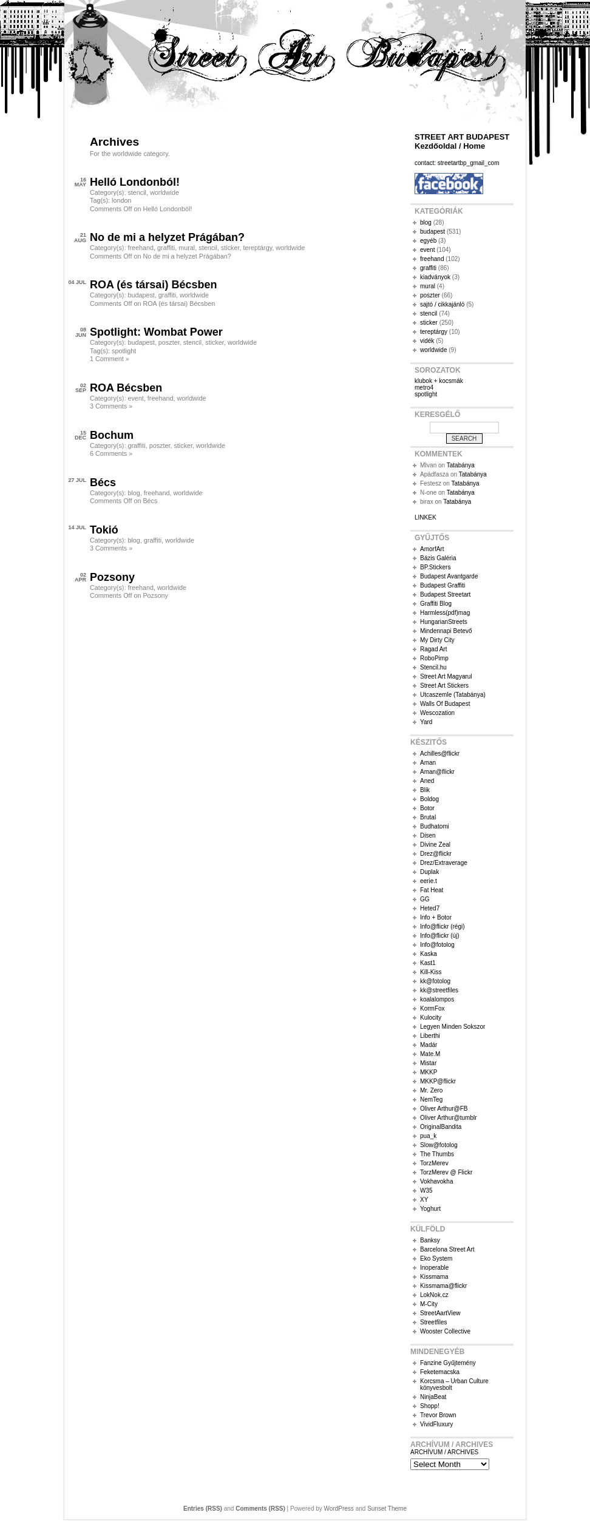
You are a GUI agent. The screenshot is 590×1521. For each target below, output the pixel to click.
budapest (140, 295)
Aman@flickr (437, 771)
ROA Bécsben (126, 388)
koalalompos (437, 999)
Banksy (430, 1240)
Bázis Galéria (438, 558)
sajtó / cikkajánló (442, 304)
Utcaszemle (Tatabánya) (453, 694)
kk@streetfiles (439, 990)
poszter (169, 342)
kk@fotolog (435, 981)
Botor (427, 808)
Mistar (428, 1063)
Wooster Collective (445, 1331)
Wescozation (437, 713)
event (135, 398)
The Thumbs (437, 1154)
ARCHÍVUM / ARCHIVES (444, 1452)
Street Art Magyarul (446, 676)
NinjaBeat (433, 1397)
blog (133, 492)
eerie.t (428, 881)
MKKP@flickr (438, 1081)
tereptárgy (257, 247)
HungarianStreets (443, 621)
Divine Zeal (435, 844)
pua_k (428, 1136)
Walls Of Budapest (445, 703)
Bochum (112, 435)
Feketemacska (439, 1372)
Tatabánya (461, 465)
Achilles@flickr (439, 753)
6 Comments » (111, 453)
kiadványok (435, 277)
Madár (428, 1045)
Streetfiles (433, 1322)
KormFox (432, 1008)
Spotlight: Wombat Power (156, 332)
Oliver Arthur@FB (444, 1108)
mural (186, 247)
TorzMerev (434, 1163)
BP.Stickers (435, 567)
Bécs (103, 482)
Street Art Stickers (444, 685)
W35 (426, 1190)
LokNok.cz (434, 1295)
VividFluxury (436, 1424)
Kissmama (434, 1276)
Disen (428, 835)
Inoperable (434, 1267)
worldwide (164, 192)
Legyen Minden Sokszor (452, 1026)
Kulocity (430, 1017)
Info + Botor (436, 917)
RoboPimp (434, 658)
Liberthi (430, 1035)
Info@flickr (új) (439, 935)
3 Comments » (111, 406)
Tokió (104, 530)
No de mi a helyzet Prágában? (167, 237)
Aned (427, 780)
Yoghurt (430, 1208)
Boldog (429, 799)
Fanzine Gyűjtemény (448, 1363)
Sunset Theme (387, 1508)
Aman (428, 762)
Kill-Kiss (431, 972)
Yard (426, 722)
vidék (427, 340)
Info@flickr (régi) (442, 926)
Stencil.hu (433, 667)
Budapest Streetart (445, 594)
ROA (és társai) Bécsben (153, 285)
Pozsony (112, 577)
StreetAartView (440, 1313)
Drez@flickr (436, 853)
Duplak (429, 872)
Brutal (428, 817)
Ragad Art (433, 649)
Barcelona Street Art (447, 1249)
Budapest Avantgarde (449, 576)
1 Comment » (109, 358)
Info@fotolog (437, 944)
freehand (140, 247)
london (121, 200)
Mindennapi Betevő (446, 631)
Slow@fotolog (439, 1145)
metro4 (424, 387)
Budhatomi (434, 826)
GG (425, 899)
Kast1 (428, 963)
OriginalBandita (440, 1126)
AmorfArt (432, 549)
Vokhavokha (436, 1181)
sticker (230, 247)
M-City (429, 1304)
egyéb (428, 240)
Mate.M (430, 1054)
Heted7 (429, 908)
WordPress (339, 1508)
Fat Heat (431, 890)
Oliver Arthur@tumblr (448, 1117)
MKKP (428, 1072)
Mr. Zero (431, 1090)
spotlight (124, 350)
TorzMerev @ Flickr (446, 1172)
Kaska (428, 953)
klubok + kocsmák (439, 381)
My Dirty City (437, 640)
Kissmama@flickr (443, 1285)
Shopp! (429, 1406)
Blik (425, 790)
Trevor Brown (438, 1415)
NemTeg (431, 1099)
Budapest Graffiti (442, 585)
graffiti (166, 247)
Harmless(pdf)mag (445, 612)
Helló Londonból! (135, 182)
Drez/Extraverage (443, 862)
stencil (136, 192)
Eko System (436, 1258)
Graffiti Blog (436, 603)
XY (424, 1199)
